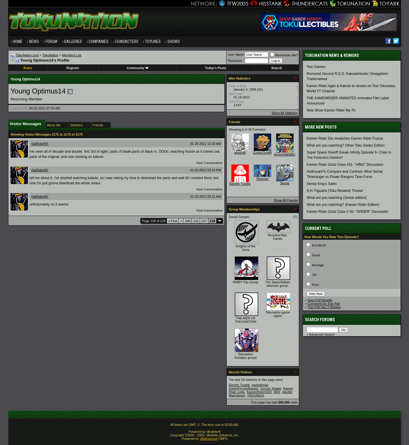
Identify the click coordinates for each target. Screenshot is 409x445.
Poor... (316, 285)
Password (235, 60)
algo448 (240, 152)
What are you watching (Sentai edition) (337, 198)
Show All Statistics (285, 113)
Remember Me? (284, 55)
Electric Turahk (240, 183)
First (172, 221)
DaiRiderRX (39, 143)
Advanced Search (321, 334)
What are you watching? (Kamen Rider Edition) (343, 205)
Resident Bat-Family (277, 236)
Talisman (262, 179)
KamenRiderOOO (259, 392)
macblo (287, 392)
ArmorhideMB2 (284, 154)
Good (316, 255)
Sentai (284, 183)
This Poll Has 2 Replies (324, 307)
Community (138, 68)
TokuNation (50, 55)
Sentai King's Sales (322, 184)
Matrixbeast (237, 395)
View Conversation (209, 163)
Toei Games (316, 67)
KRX (277, 392)
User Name (236, 54)
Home (17, 41)
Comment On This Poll (324, 303)
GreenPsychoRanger (244, 388)
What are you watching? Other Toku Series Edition (346, 145)
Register (72, 68)
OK (314, 275)
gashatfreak (260, 385)
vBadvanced (208, 438)
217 (204, 221)
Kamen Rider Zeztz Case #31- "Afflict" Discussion (345, 165)
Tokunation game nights (277, 314)
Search (276, 68)
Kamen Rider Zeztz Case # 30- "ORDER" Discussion (347, 212)
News (34, 41)
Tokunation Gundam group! (246, 355)
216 (196, 221)
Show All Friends (286, 200)
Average (318, 265)
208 (187, 221)
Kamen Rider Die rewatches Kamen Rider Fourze (345, 138)
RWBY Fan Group (245, 282)
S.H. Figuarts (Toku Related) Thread (335, 191)
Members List (71, 55)
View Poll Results (320, 300)
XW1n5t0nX (255, 395)
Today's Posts (215, 68)
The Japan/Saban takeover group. (277, 283)
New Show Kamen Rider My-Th (331, 110)
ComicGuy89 (262, 152)
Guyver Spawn (270, 388)
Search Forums (320, 319)
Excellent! (319, 245)
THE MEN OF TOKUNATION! (245, 319)
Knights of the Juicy (245, 247)
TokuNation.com (27, 55)
